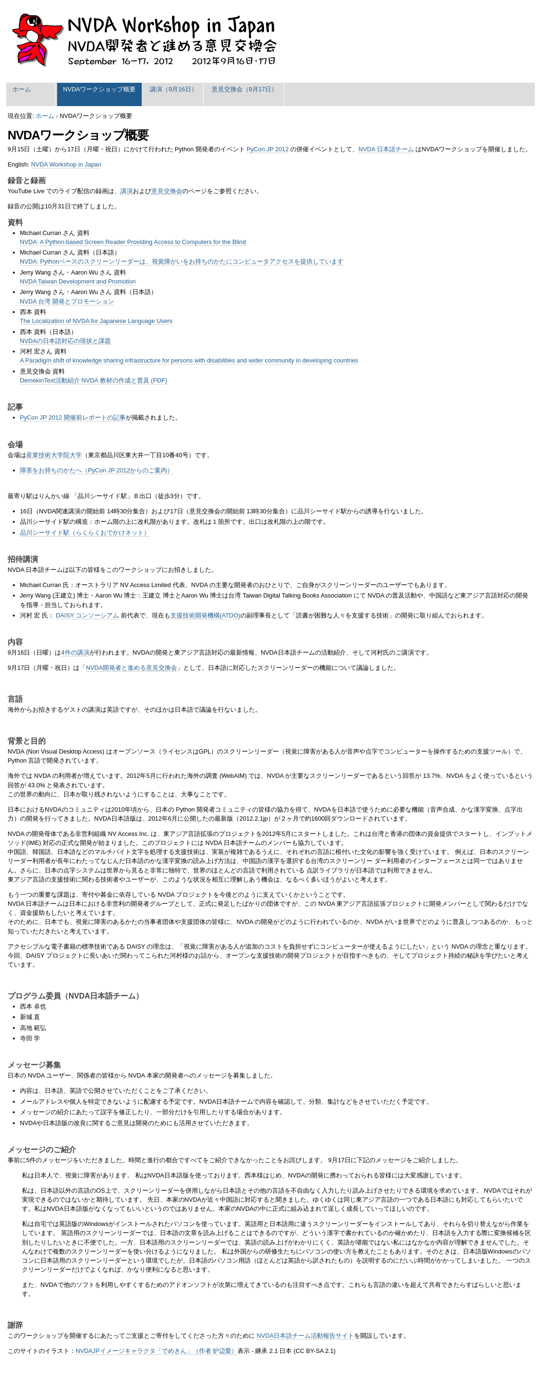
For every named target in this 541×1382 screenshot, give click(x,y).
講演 (126, 191)
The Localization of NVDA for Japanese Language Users (96, 320)
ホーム (21, 89)
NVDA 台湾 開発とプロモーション (67, 301)
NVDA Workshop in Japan (66, 164)
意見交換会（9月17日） (244, 89)
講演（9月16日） (173, 89)
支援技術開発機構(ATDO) (205, 615)
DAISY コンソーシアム (87, 615)
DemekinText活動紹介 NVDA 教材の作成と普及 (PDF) (93, 380)
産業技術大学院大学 (54, 455)
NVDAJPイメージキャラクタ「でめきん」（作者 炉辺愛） (156, 1350)
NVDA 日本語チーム (385, 149)
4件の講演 (75, 652)
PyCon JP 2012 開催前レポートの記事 (73, 417)
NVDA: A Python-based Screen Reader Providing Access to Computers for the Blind (133, 241)
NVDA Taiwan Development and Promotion (78, 281)
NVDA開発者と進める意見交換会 (131, 667)
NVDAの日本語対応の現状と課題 (65, 340)
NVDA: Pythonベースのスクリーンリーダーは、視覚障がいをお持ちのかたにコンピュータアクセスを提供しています (182, 261)
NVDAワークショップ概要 (99, 89)
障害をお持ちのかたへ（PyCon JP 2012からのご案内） (97, 470)
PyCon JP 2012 (267, 149)
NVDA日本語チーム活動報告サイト (305, 1335)
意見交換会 (166, 191)
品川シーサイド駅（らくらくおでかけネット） (85, 532)
